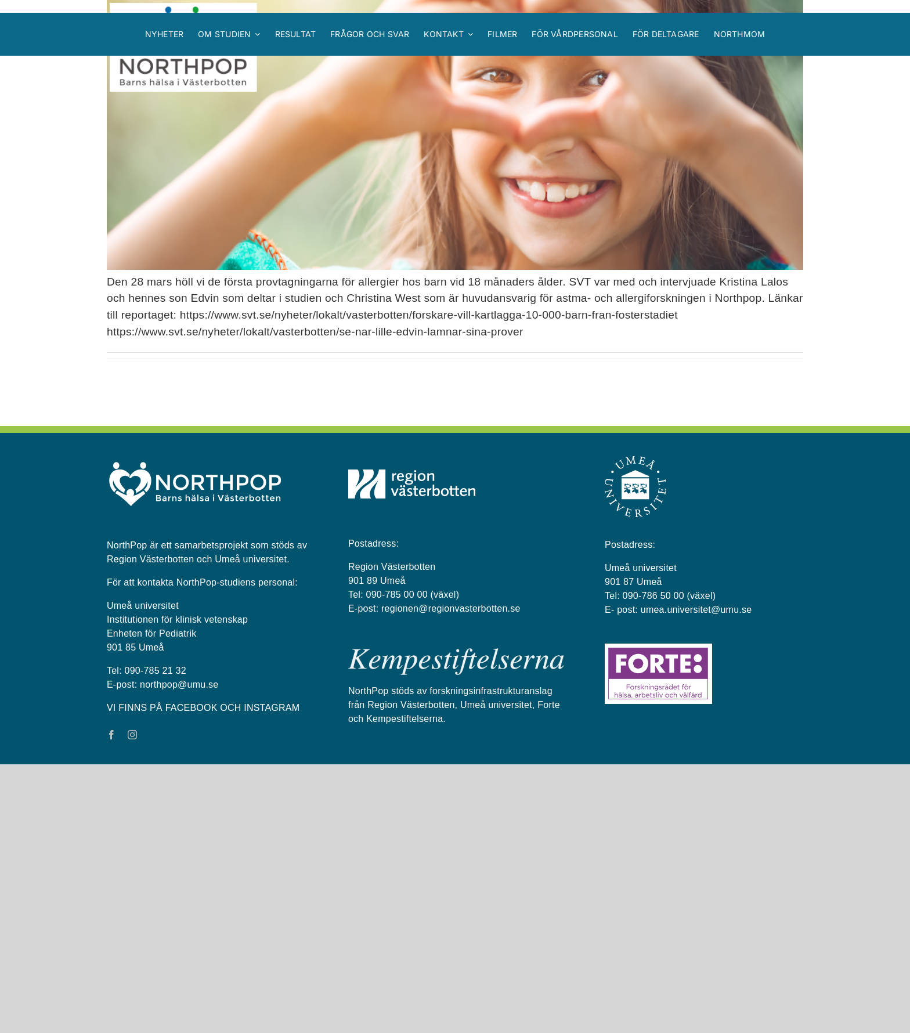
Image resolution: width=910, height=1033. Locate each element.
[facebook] (111, 1003)
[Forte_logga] (658, 917)
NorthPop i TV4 (148, 372)
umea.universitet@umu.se (696, 878)
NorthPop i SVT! (150, 519)
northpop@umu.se (179, 953)
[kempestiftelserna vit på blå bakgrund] (456, 921)
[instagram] (132, 1003)
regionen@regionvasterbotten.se (451, 877)
